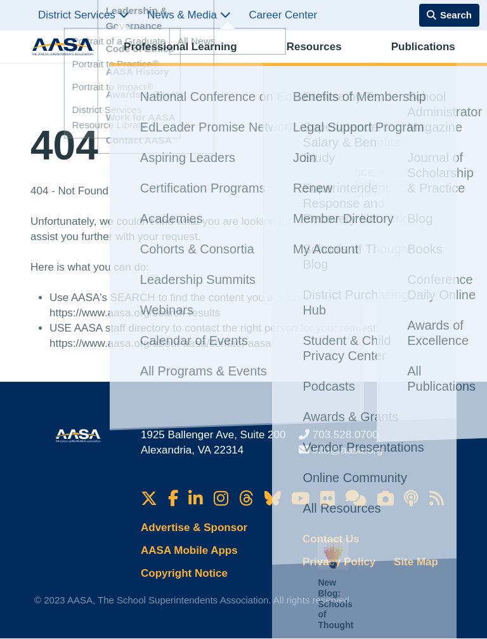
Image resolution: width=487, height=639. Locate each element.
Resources (250, 61)
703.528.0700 (346, 435)
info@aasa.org (348, 450)
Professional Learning (166, 61)
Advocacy (367, 61)
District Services (83, 15)
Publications (310, 61)
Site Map (416, 562)
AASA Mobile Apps (189, 550)
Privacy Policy (338, 562)
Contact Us (331, 539)
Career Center (283, 15)
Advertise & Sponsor (194, 527)
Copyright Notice (184, 573)
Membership (425, 61)
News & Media (188, 15)
